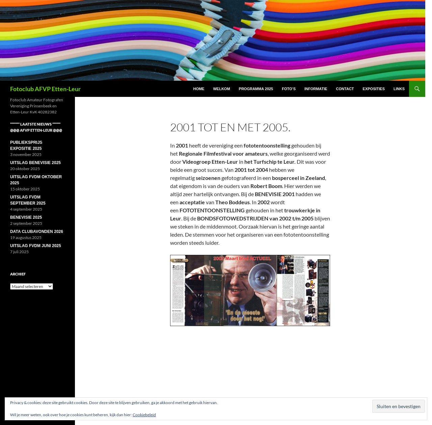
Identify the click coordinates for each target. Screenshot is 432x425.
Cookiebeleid (144, 414)
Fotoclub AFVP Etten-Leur (45, 88)
